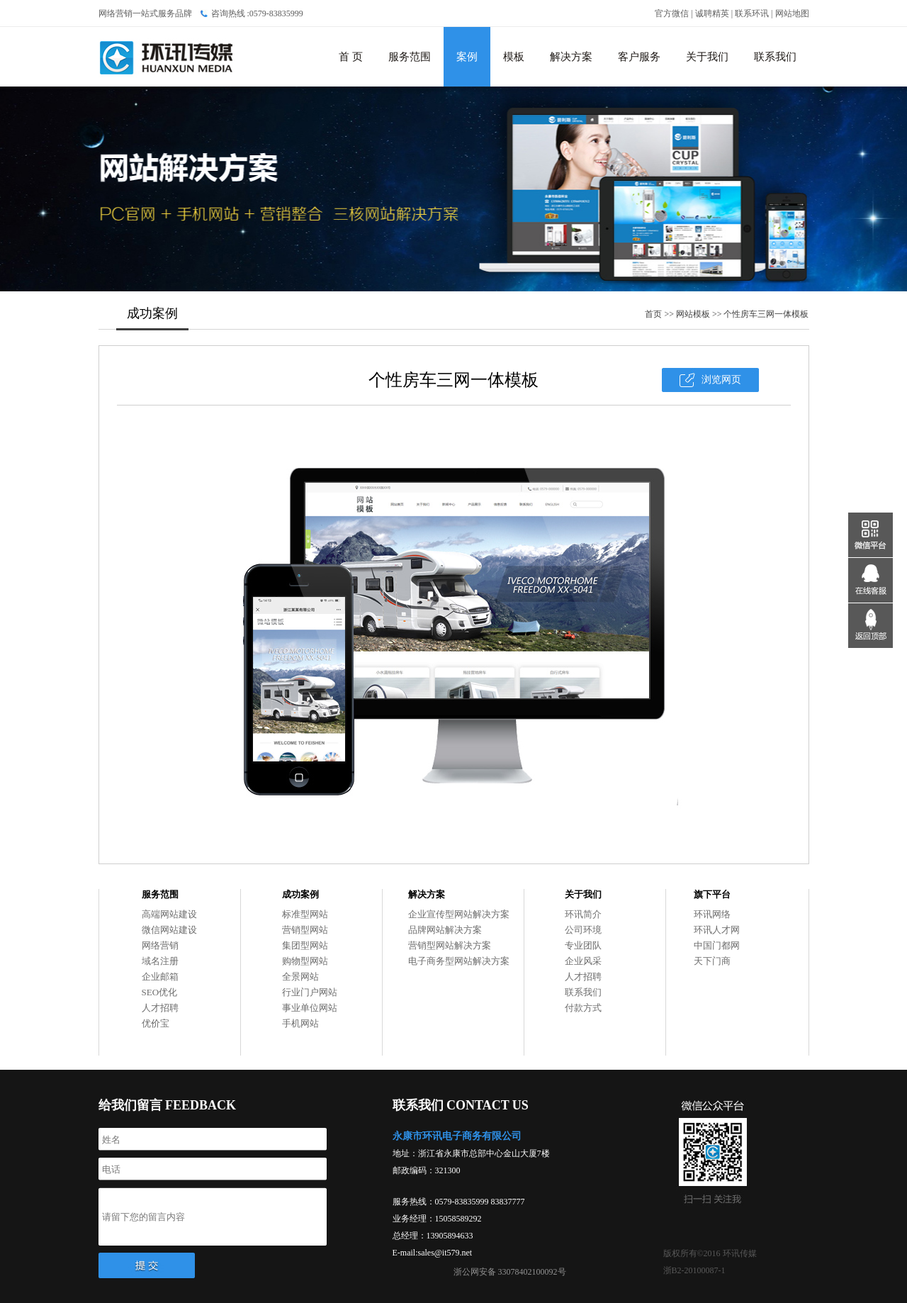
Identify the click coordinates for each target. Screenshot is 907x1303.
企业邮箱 (160, 976)
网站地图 (792, 13)
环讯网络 (712, 914)
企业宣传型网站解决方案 (458, 914)
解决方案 (571, 56)
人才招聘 (160, 1007)
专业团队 (583, 945)
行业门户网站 (309, 992)
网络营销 (160, 945)
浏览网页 (721, 379)
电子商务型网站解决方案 (458, 961)
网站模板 (693, 314)
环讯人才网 (717, 929)
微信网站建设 (169, 929)
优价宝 (155, 1023)
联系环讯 (752, 13)
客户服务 (639, 56)
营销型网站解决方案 (449, 945)
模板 (513, 56)
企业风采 (583, 961)
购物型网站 (305, 961)
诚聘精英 (712, 13)
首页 (653, 314)
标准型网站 (305, 914)
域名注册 (160, 961)
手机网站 (300, 1023)
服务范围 (409, 56)
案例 (467, 56)
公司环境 (583, 929)
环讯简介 (583, 914)
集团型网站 (305, 945)
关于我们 (707, 56)
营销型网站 (305, 929)
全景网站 (300, 976)
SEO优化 (160, 992)
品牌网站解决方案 (445, 929)
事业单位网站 (309, 1007)
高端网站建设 (169, 914)
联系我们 (775, 56)
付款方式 (583, 1007)
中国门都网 (717, 945)
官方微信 (672, 13)
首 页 (351, 56)
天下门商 (712, 961)
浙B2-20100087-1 (694, 1270)
